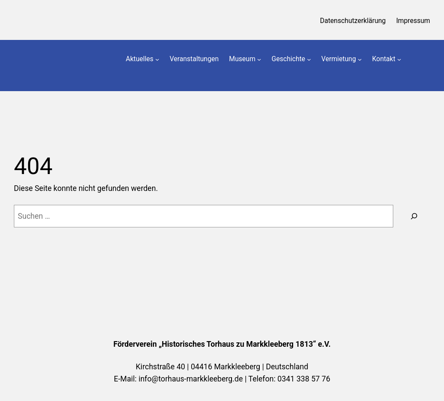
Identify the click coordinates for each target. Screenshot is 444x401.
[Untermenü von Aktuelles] (157, 59)
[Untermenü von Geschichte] (309, 59)
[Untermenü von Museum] (259, 59)
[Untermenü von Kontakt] (399, 59)
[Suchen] (414, 216)
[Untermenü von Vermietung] (360, 59)
